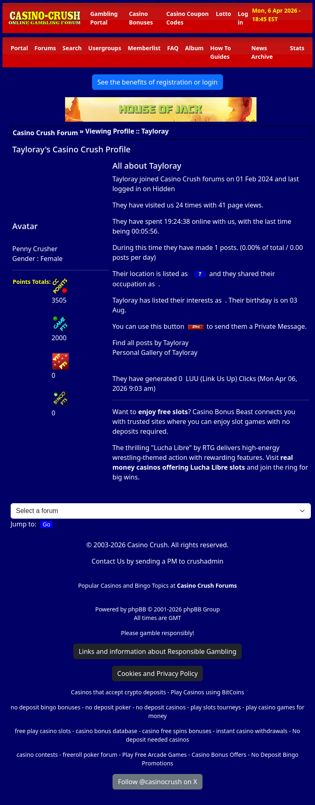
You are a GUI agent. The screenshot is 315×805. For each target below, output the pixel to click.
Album (194, 48)
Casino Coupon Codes (187, 18)
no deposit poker (108, 707)
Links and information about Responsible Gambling (157, 651)
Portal (19, 48)
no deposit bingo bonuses (46, 707)
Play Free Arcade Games (154, 754)
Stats (297, 48)
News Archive (262, 52)
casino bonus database (106, 731)
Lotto (223, 14)
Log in (243, 18)
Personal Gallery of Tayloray (155, 352)
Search (72, 48)
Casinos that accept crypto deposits (118, 692)
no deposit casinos (161, 707)
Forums (45, 48)
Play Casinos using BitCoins (207, 692)
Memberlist (144, 48)
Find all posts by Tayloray (150, 342)
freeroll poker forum (90, 754)
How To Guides (220, 52)
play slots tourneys (216, 707)
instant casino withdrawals (252, 731)
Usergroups (105, 48)
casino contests (37, 754)
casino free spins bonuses (177, 731)
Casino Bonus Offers (218, 754)
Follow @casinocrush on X (157, 781)
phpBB (137, 609)
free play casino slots (43, 731)
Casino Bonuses (141, 18)
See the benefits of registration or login (157, 82)
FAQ (172, 48)
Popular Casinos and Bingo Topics (123, 585)
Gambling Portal (103, 18)
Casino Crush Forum (45, 132)
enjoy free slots (163, 411)
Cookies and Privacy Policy (157, 673)
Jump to (23, 524)
